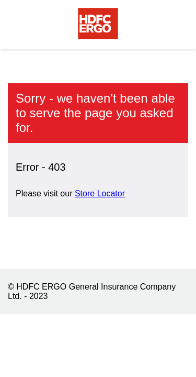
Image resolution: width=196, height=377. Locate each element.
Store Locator (100, 193)
